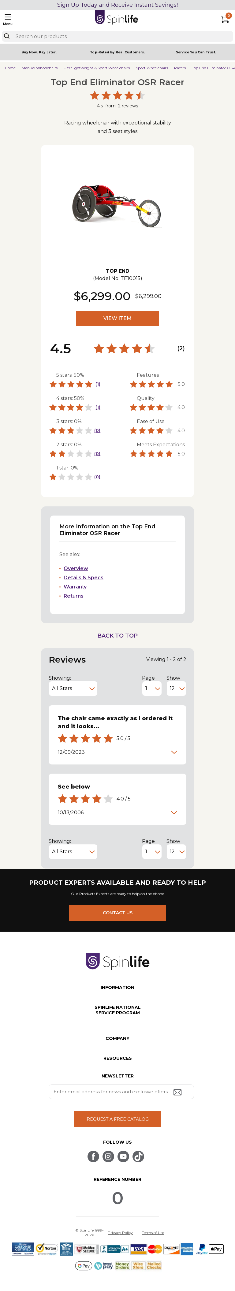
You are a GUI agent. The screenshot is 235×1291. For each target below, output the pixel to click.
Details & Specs (83, 578)
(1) (97, 384)
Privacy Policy (120, 1232)
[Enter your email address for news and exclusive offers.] (121, 1091)
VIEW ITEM (117, 318)
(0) (97, 430)
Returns (74, 596)
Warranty (75, 587)
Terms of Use (153, 1232)
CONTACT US (117, 912)
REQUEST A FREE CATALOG (118, 1119)
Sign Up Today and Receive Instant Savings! (117, 5)
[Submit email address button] (178, 1092)
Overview (76, 568)
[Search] (6, 36)
